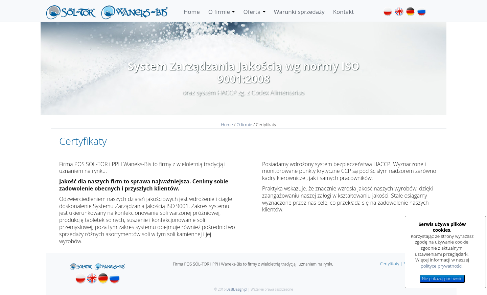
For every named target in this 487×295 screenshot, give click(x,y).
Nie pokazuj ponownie (442, 278)
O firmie (221, 12)
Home (192, 12)
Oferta (254, 12)
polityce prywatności (442, 266)
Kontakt (343, 12)
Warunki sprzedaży (299, 12)
